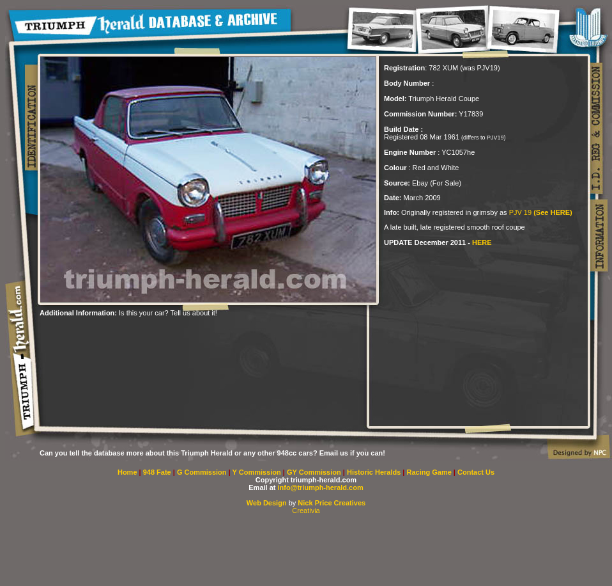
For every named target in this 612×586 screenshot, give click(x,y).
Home (127, 472)
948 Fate (158, 472)
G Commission (203, 472)
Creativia (305, 510)
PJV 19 (540, 212)
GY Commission (314, 472)
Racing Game (430, 472)
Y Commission (258, 472)
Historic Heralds (374, 472)
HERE (482, 242)
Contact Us (475, 472)
